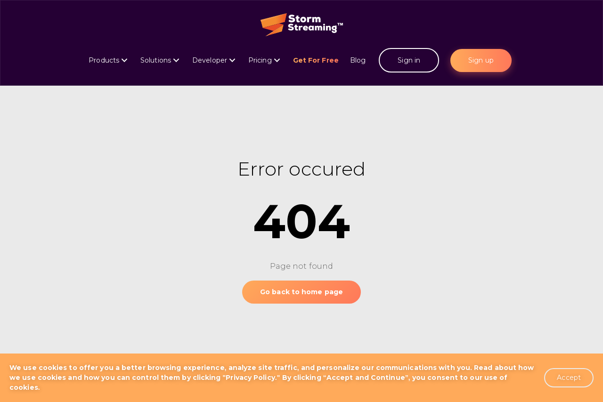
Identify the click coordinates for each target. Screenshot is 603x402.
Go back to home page (301, 292)
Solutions (159, 60)
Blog (359, 60)
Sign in (409, 60)
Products (108, 60)
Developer (213, 60)
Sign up (481, 60)
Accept (569, 377)
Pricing (264, 60)
